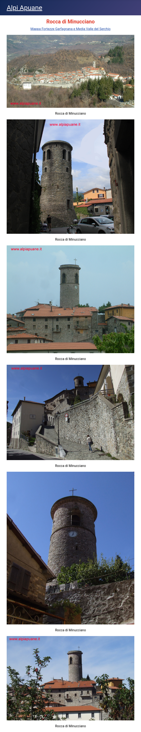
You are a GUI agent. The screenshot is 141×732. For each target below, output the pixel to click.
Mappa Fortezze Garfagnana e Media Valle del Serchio (70, 29)
